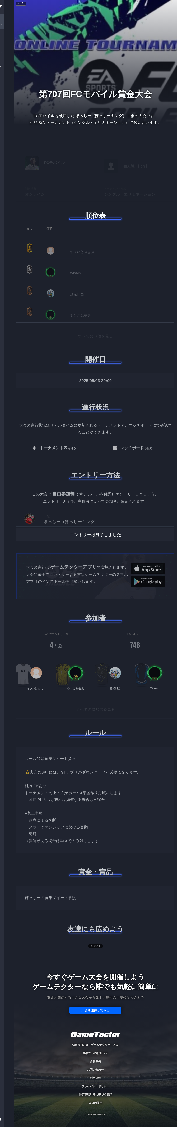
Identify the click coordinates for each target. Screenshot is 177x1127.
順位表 (95, 215)
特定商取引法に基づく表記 (95, 1094)
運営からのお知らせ (95, 1053)
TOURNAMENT (6, 24)
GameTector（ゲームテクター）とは (95, 1044)
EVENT (7, 81)
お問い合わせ (95, 1069)
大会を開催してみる (95, 1010)
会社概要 (95, 1061)
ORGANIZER (7, 53)
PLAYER (7, 38)
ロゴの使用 (95, 1102)
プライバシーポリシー (95, 1086)
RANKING (6, 67)
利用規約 (95, 1077)
